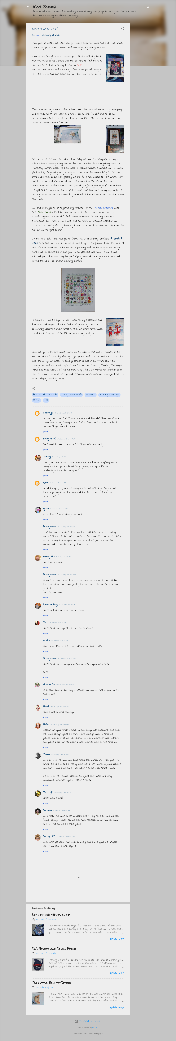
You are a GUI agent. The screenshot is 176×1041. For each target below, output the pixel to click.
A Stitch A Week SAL (45, 395)
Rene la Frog (50, 605)
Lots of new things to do (51, 915)
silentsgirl (48, 413)
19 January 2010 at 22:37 (60, 640)
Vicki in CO (49, 685)
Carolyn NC (49, 836)
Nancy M (48, 557)
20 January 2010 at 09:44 (60, 754)
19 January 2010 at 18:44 (62, 557)
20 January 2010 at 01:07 (67, 658)
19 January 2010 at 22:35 (58, 622)
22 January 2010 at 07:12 (65, 836)
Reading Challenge (109, 395)
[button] (122, 29)
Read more (117, 939)
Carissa (47, 810)
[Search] (148, 7)
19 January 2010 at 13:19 (63, 413)
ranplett (95, 1027)
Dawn (46, 754)
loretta (46, 641)
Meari (46, 707)
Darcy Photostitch (71, 395)
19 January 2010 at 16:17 (66, 527)
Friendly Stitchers (103, 208)
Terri (45, 623)
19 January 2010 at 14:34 (58, 483)
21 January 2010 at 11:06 (61, 810)
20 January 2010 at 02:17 (65, 684)
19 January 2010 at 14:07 (66, 439)
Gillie (45, 483)
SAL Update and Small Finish (54, 949)
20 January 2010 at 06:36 (59, 724)
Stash (36, 400)
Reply (45, 431)
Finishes (90, 395)
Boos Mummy (44, 6)
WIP (46, 400)
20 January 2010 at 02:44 (59, 706)
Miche (46, 724)
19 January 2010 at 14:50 (59, 509)
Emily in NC (49, 439)
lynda (46, 509)
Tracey (47, 457)
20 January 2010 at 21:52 (63, 792)
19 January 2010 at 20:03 (67, 574)
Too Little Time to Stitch (51, 983)
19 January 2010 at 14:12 (60, 457)
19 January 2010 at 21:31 (67, 604)
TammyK (48, 792)
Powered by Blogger (88, 1021)
